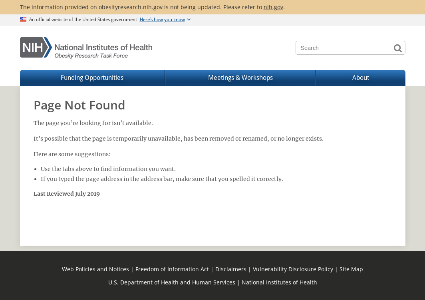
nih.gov (273, 7)
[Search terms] (350, 48)
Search (398, 48)
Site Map (351, 269)
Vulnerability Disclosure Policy (293, 269)
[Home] (86, 48)
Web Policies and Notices (95, 269)
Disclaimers (230, 269)
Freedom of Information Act (172, 269)
